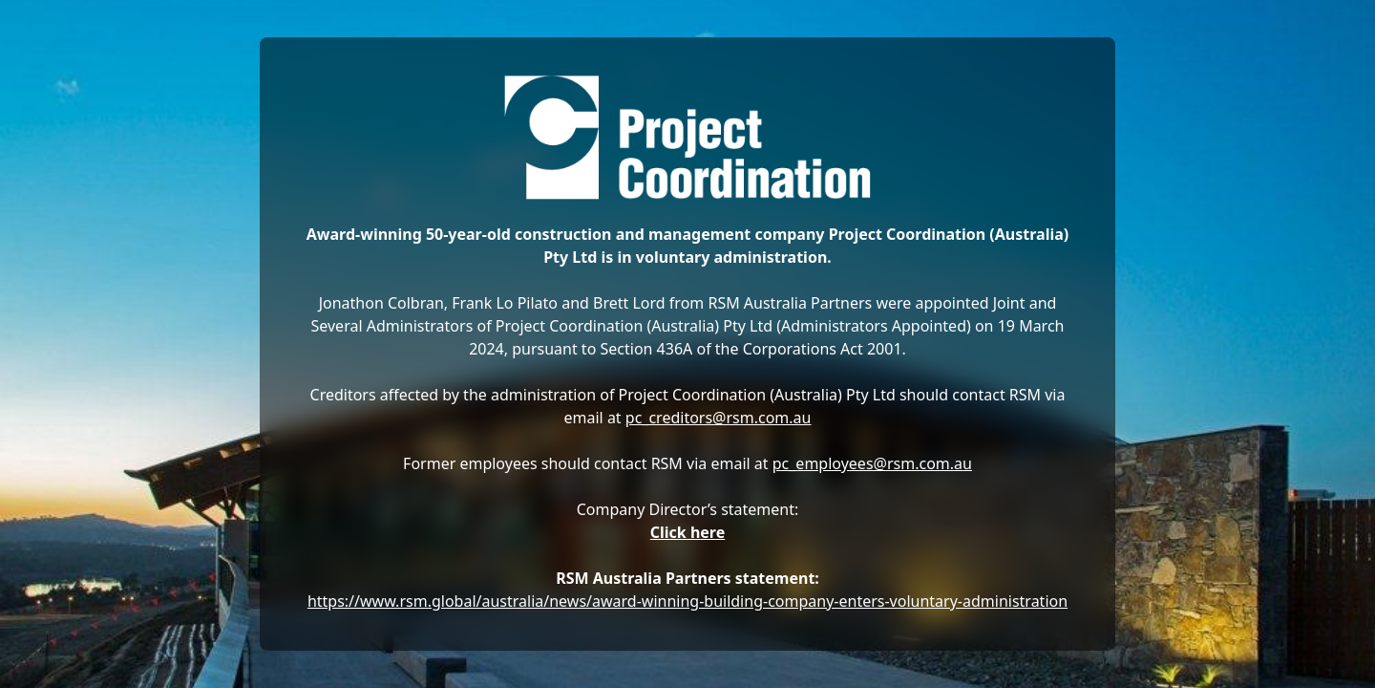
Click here (688, 532)
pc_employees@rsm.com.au (872, 463)
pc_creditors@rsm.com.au (718, 417)
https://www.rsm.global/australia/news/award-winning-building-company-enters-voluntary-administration (687, 601)
